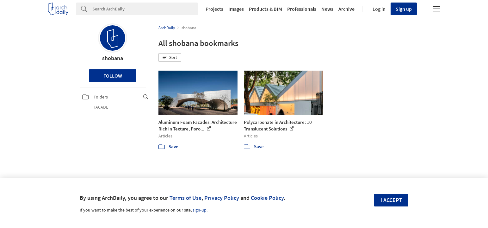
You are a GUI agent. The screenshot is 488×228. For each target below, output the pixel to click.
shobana (112, 58)
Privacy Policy (221, 197)
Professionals (301, 8)
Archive (346, 8)
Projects (214, 8)
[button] (169, 57)
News (327, 8)
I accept (391, 200)
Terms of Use (185, 197)
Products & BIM (265, 8)
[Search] (145, 9)
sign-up (200, 210)
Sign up (404, 9)
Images (236, 8)
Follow (112, 76)
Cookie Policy (267, 197)
